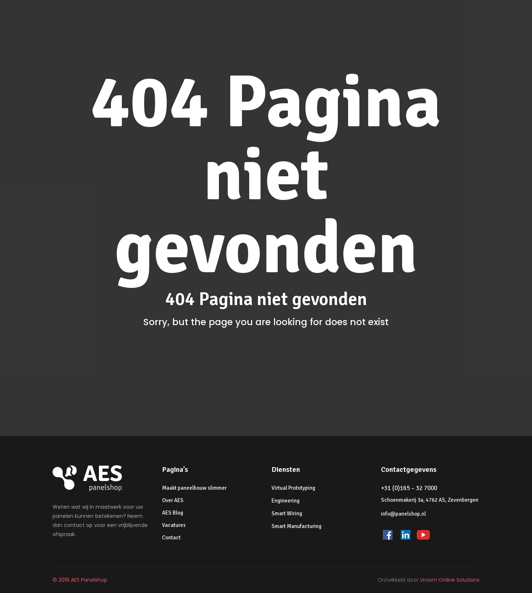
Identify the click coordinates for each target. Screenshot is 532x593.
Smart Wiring (286, 513)
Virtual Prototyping (293, 488)
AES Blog (172, 512)
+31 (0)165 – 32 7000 (409, 488)
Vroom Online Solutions (449, 580)
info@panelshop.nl (403, 514)
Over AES (173, 500)
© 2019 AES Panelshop (80, 580)
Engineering (285, 500)
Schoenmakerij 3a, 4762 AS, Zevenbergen (429, 500)
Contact (171, 537)
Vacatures (174, 525)
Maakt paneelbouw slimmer (194, 488)
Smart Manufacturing (296, 526)
